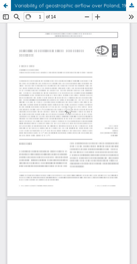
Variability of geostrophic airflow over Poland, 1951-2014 (76, 5)
